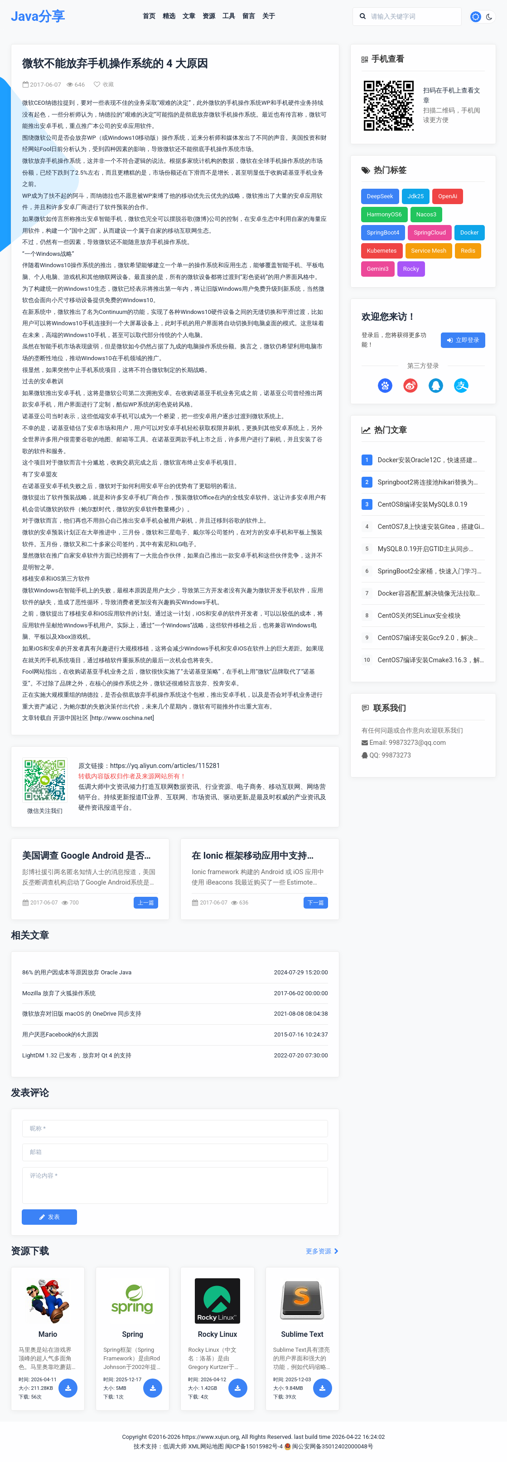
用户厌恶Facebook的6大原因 (60, 1034)
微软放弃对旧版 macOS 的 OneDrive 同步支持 (81, 1013)
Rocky (411, 268)
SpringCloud (430, 232)
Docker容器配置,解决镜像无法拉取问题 (430, 594)
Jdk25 (416, 196)
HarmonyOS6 (384, 214)
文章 (189, 16)
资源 (209, 16)
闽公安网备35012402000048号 (328, 1446)
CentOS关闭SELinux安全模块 (419, 616)
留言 (248, 16)
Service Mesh (429, 250)
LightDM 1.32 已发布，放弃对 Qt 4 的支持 (76, 1055)
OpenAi (447, 196)
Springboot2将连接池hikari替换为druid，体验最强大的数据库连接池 (426, 483)
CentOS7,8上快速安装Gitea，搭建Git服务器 (430, 527)
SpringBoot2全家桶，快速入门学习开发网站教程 (430, 572)
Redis (468, 250)
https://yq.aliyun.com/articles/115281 (165, 766)
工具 (228, 16)
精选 (169, 16)
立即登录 (463, 340)
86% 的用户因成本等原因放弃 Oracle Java (76, 972)
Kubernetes (382, 250)
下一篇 (316, 903)
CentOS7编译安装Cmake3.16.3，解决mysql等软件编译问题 (429, 660)
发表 (49, 1216)
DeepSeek (380, 196)
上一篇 (146, 903)
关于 (268, 16)
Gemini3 (378, 268)
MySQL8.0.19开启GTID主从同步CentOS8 (423, 549)
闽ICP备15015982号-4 (254, 1446)
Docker (469, 232)
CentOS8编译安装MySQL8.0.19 (423, 505)
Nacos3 (426, 214)
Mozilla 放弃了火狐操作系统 (59, 993)
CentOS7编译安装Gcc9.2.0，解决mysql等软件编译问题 (425, 638)
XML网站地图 (205, 1446)
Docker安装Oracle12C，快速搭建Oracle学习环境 (425, 460)
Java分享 (38, 16)
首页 (149, 16)
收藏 (104, 84)
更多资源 (322, 1251)
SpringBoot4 (383, 232)
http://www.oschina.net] (123, 717)
